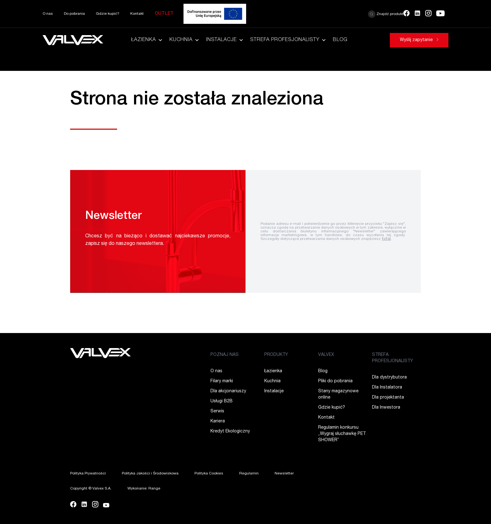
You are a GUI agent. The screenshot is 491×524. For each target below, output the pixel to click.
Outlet (164, 14)
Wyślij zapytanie (419, 40)
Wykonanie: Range (143, 488)
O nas (48, 14)
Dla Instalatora (387, 387)
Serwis (217, 411)
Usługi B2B (221, 401)
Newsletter (284, 473)
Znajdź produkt (385, 14)
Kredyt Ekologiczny (230, 431)
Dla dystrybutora (389, 377)
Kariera (217, 421)
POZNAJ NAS (224, 355)
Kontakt (137, 14)
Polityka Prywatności (88, 473)
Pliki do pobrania (335, 381)
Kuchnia (184, 40)
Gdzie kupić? (107, 14)
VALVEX (326, 355)
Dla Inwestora (386, 407)
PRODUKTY (276, 355)
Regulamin (249, 473)
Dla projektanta (388, 397)
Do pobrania (74, 14)
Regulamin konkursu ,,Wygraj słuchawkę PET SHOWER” (342, 434)
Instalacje (225, 40)
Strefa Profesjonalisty (288, 40)
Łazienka (147, 40)
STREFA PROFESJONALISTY (392, 358)
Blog (340, 40)
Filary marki (221, 381)
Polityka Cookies (208, 473)
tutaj (386, 239)
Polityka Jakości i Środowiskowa (150, 473)
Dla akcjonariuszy (228, 391)
